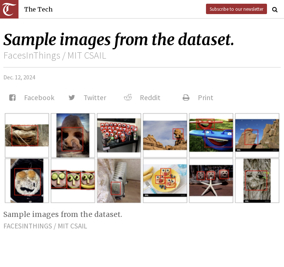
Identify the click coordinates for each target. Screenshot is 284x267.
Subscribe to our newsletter (236, 9)
